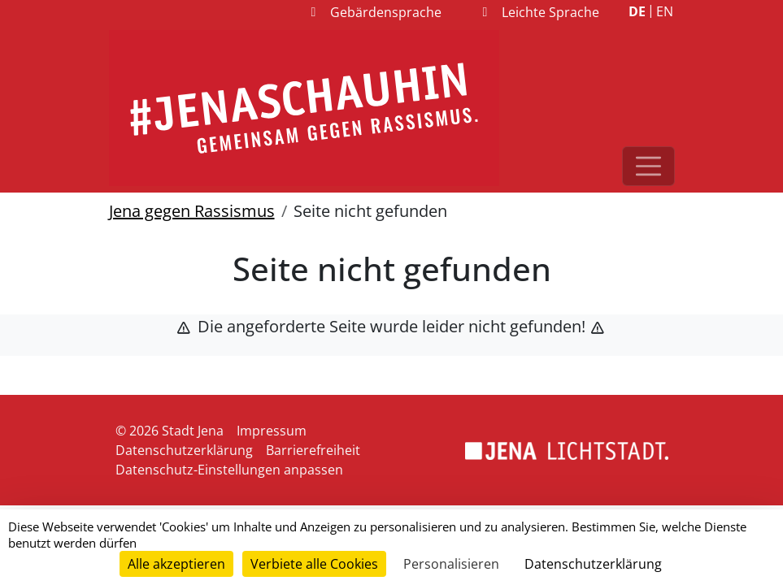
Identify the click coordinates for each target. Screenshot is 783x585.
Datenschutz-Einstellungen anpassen (229, 470)
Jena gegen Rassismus (192, 211)
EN (664, 11)
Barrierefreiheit (313, 450)
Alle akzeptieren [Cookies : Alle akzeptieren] (176, 564)
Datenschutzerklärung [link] (593, 564)
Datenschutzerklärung (184, 450)
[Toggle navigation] (648, 166)
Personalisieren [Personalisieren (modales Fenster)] (451, 564)
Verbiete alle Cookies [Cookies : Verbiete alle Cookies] (314, 564)
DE (637, 11)
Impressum (272, 431)
